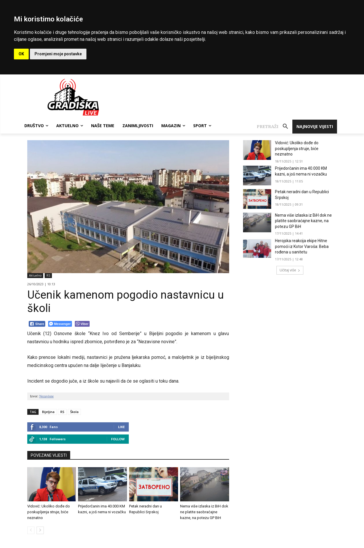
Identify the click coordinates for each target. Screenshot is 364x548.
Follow (118, 439)
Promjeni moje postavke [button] (58, 54)
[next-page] (40, 530)
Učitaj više (290, 270)
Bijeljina (48, 412)
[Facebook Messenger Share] (60, 324)
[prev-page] (31, 530)
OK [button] (21, 54)
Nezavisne (46, 396)
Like (121, 427)
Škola (74, 412)
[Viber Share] (82, 324)
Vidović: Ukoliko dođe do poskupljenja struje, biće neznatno (48, 512)
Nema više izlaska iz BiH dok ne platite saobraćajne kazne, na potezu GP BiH (204, 512)
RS (48, 275)
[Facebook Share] (37, 324)
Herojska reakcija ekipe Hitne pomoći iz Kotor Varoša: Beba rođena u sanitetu (302, 246)
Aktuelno (35, 275)
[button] (274, 127)
